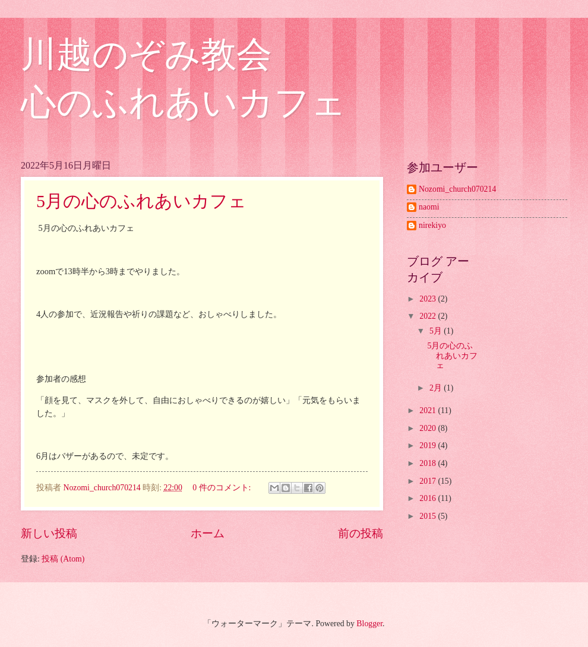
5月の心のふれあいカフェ (141, 201)
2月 (436, 387)
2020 (428, 428)
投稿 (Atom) (63, 558)
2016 (428, 498)
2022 (428, 316)
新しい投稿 (49, 533)
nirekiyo (432, 225)
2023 (428, 298)
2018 (428, 463)
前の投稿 (360, 533)
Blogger (369, 623)
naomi (429, 206)
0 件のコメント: (222, 487)
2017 (428, 481)
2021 (428, 410)
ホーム (208, 533)
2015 (428, 516)
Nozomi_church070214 (457, 189)
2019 (428, 445)
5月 (436, 330)
